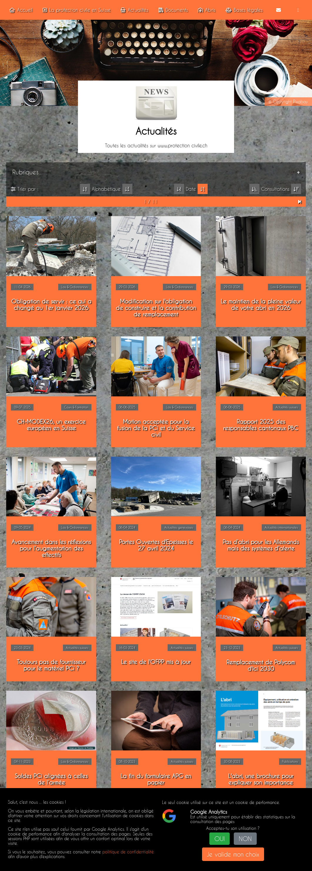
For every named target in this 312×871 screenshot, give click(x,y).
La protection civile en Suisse (75, 10)
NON (245, 838)
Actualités (133, 10)
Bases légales (243, 10)
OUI (219, 838)
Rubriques (25, 171)
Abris (205, 10)
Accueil (19, 10)
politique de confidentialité (128, 852)
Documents (172, 10)
